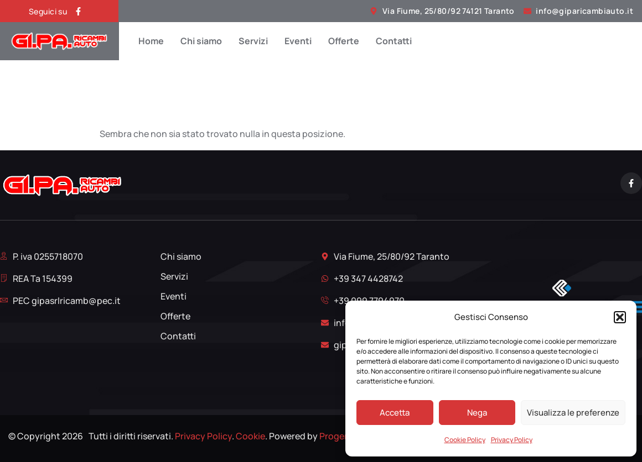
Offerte (343, 41)
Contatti (394, 41)
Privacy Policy (511, 439)
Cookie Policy (464, 439)
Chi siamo (201, 41)
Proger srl (339, 436)
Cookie (250, 436)
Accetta (395, 412)
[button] (619, 317)
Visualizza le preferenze (573, 412)
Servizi (253, 41)
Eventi (298, 41)
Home (151, 41)
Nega (477, 412)
